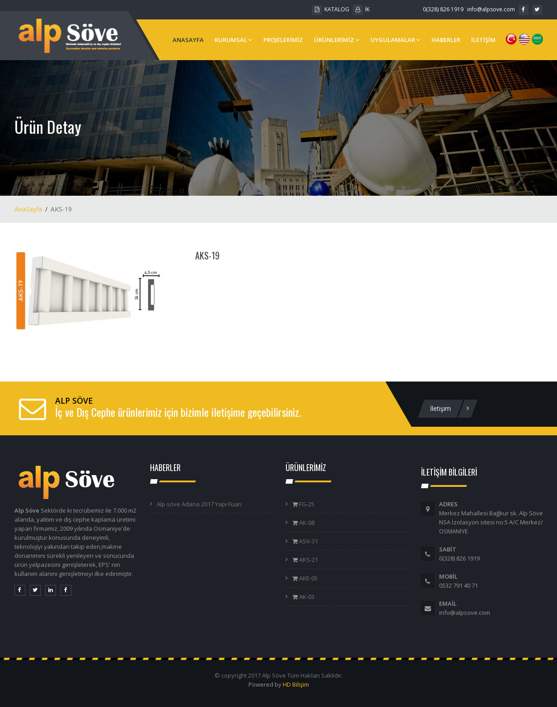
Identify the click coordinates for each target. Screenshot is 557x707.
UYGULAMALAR (395, 40)
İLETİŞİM (483, 40)
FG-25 (306, 504)
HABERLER (445, 40)
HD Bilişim (296, 684)
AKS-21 (308, 560)
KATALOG (330, 9)
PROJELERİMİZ (283, 40)
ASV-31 (308, 541)
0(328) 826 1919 (443, 9)
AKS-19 (207, 255)
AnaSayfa (28, 209)
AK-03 (306, 597)
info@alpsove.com (491, 9)
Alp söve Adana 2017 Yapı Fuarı (199, 504)
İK (361, 9)
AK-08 (306, 522)
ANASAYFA (188, 40)
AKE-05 (308, 578)
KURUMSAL (234, 40)
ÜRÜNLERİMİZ (337, 40)
